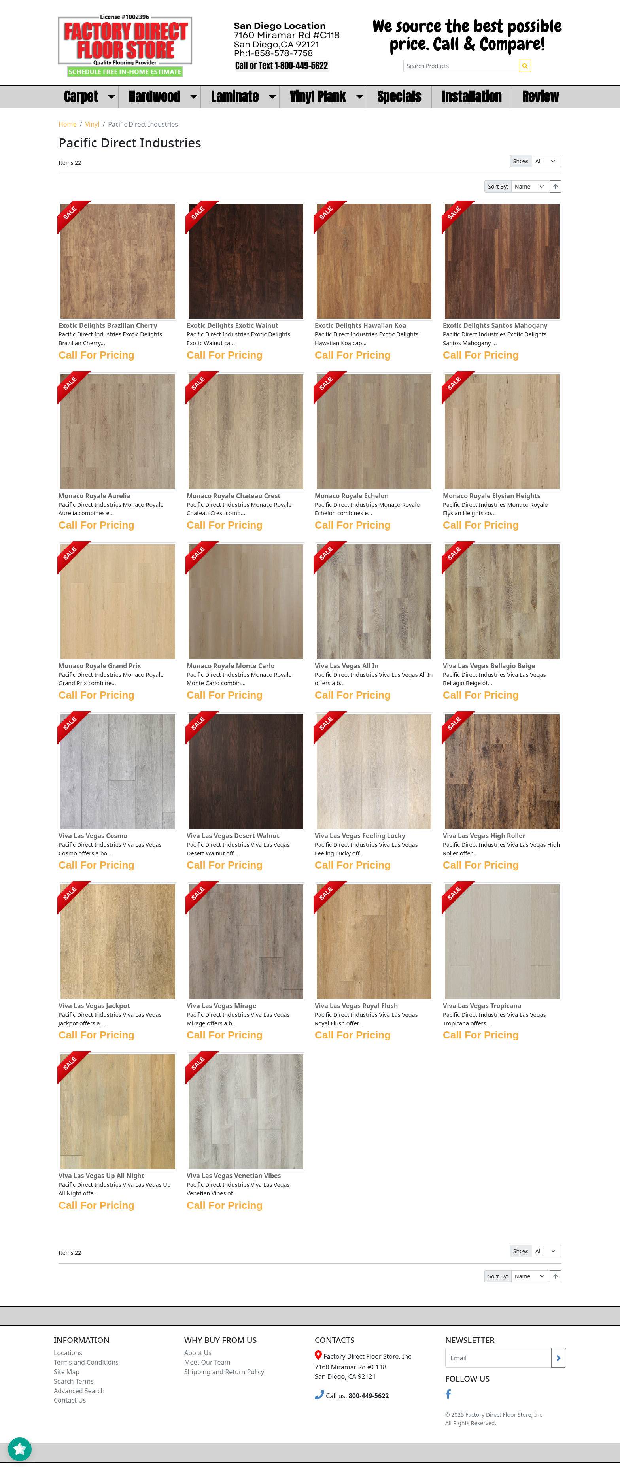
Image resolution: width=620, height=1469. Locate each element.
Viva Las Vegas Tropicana (482, 1005)
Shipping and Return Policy (224, 1371)
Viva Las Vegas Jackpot (94, 1005)
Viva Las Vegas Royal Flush (356, 1005)
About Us (198, 1352)
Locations (68, 1352)
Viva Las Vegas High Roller (484, 835)
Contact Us (70, 1400)
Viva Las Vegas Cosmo (93, 835)
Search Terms (74, 1381)
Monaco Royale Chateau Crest (233, 495)
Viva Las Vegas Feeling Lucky (360, 835)
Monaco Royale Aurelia (94, 495)
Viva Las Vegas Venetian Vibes (234, 1175)
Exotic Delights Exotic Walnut (232, 325)
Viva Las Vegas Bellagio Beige (489, 665)
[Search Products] (461, 66)
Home (68, 124)
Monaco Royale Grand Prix (100, 665)
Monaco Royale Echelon (352, 495)
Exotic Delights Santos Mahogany (495, 325)
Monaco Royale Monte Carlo (231, 665)
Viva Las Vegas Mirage (221, 1005)
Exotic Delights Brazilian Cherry (108, 325)
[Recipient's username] (498, 1358)
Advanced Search (79, 1390)
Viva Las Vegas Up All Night (101, 1175)
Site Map (66, 1371)
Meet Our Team (207, 1362)
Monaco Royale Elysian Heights (492, 495)
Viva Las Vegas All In (347, 665)
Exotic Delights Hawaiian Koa (360, 325)
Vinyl (92, 124)
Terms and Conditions (86, 1362)
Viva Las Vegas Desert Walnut (233, 835)
